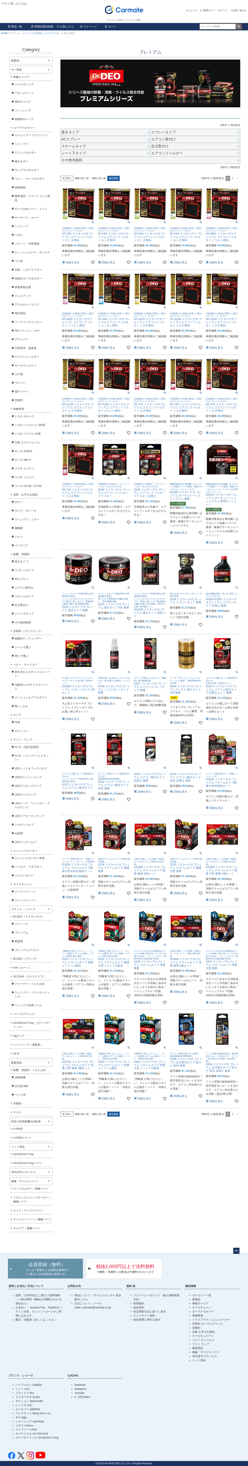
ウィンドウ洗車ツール (28, 1005)
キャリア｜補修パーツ (26, 1228)
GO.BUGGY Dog (23, 1154)
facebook (79, 1384)
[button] (237, 178)
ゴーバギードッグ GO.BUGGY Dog (37, 1437)
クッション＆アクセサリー (31, 697)
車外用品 (20, 313)
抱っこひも (21, 706)
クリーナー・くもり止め (30, 983)
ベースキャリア (24, 84)
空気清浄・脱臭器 (25, 348)
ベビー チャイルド (203, 1339)
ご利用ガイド (208, 10)
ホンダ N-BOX (23, 451)
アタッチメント (24, 93)
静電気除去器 (23, 287)
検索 (239, 26)
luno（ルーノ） (22, 967)
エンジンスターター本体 (30, 858)
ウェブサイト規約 (144, 1315)
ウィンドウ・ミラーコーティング (32, 994)
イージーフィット (25, 891)
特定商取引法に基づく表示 (149, 1311)
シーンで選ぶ (23, 647)
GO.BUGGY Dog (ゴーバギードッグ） (32, 1024)
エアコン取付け (24, 587)
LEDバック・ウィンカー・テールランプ (32, 805)
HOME (4, 33)
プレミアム (21, 932)
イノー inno (22, 1388)
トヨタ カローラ (24, 416)
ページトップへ (236, 1251)
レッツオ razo (24, 1405)
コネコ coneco (24, 1425)
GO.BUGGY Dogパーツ (27, 1163)
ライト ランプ (200, 1344)
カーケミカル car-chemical (32, 1433)
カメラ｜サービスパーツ (28, 1210)
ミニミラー (21, 143)
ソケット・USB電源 (27, 243)
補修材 (19, 528)
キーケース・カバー (27, 217)
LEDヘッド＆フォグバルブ (31, 768)
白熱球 (19, 833)
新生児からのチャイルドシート (32, 674)
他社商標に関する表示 (146, 1319)
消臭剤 (196, 1327)
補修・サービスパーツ (24, 1181)
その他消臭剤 (23, 622)
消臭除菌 (20, 1077)
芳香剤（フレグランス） (28, 631)
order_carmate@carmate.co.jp (92, 1307)
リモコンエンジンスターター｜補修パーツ (32, 1199)
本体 (17, 722)
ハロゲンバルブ (24, 824)
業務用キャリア (24, 119)
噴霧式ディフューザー (28, 638)
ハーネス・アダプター (28, 866)
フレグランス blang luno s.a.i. (34, 1413)
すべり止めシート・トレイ (31, 208)
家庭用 (19, 941)
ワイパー (20, 382)
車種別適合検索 (42, 26)
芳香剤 (19, 400)
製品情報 (190, 1286)
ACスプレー (22, 578)
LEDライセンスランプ (28, 785)
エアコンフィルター (27, 356)
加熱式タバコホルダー (28, 278)
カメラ (17, 714)
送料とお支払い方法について (26, 1286)
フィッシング (23, 110)
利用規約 (138, 1303)
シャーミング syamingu (30, 1421)
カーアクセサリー (24, 127)
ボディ (19, 501)
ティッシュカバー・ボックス (32, 252)
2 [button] (232, 178)
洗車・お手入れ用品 (25, 494)
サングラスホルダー (27, 170)
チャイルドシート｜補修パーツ (32, 1219)
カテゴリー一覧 (201, 1295)
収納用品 (20, 187)
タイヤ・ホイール (25, 510)
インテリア (21, 545)
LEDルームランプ (25, 794)
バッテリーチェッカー (28, 321)
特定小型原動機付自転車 (26, 1121)
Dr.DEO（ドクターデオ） (47, 33)
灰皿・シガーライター (28, 269)
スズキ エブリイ (24, 468)
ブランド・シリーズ (21, 33)
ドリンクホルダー (25, 152)
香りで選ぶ (21, 655)
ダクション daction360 (29, 1401)
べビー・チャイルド (25, 664)
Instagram (80, 1388)
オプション (21, 730)
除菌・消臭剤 (21, 554)
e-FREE (18, 1128)
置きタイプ (21, 561)
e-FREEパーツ (22, 1137)
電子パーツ (21, 391)
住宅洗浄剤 (21, 1086)
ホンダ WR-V (23, 459)
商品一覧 (15, 26)
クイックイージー (25, 900)
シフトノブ (21, 226)
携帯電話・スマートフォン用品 (32, 198)
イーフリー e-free (26, 1429)
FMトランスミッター (27, 330)
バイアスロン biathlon (29, 1384)
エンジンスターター (25, 850)
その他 (19, 374)
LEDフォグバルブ (25, 842)
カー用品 (16, 69)
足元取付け (21, 605)
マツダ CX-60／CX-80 (28, 485)
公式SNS (72, 1375)
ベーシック (21, 923)
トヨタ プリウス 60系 (28, 433)
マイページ (88, 26)
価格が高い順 (99, 178)
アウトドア (21, 339)
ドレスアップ (23, 295)
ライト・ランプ (22, 739)
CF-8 (16, 1053)
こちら (50, 1319)
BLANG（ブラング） (26, 958)
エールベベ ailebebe (28, 1409)
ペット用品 (18, 1146)
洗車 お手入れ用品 (203, 1331)
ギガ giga (21, 1417)
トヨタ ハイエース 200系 (30, 425)
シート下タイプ (24, 613)
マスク (17, 1112)
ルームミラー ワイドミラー (31, 135)
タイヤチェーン (22, 884)
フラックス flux (25, 1392)
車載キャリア (21, 77)
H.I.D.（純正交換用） (28, 746)
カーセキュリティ (25, 365)
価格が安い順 (82, 178)
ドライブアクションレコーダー (211, 1319)
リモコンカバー (24, 875)
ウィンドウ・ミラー (27, 519)
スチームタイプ (24, 596)
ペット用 (20, 1094)
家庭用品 (16, 1062)
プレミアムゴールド (27, 949)
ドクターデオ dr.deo (28, 1397)
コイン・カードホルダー (30, 178)
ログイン (223, 10)
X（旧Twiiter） (83, 1397)
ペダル (19, 234)
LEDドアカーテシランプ (29, 815)
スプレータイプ (24, 570)
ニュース (192, 10)
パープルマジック (24, 1013)
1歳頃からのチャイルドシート (32, 686)
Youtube (79, 1392)
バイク (19, 536)
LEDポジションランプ (28, 777)
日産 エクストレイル (27, 442)
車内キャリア (23, 101)
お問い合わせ (239, 10)
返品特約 (138, 1307)
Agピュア (19, 1035)
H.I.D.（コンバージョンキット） (32, 757)
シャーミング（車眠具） (28, 1044)
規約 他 (130, 1286)
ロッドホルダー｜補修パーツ (30, 1188)
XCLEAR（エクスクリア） (29, 976)
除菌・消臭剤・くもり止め (29, 1070)
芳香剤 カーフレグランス (207, 1323)
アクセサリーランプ (27, 304)
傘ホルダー (21, 161)
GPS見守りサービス (23, 1172)
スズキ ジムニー (24, 477)
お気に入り (65, 26)
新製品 (15, 60)
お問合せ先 (74, 1286)
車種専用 (18, 408)
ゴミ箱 (19, 261)
